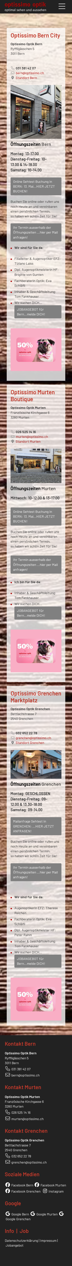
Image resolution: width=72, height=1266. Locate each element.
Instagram (56, 1191)
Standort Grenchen (30, 742)
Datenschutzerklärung (21, 1240)
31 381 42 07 (22, 1069)
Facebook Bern (22, 1185)
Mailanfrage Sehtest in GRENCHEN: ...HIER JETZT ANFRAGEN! (33, 826)
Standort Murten (28, 441)
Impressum (48, 1240)
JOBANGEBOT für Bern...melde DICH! (31, 311)
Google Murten (47, 1214)
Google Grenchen (18, 1219)
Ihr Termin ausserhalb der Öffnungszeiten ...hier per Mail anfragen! (35, 232)
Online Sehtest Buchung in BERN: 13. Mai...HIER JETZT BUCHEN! (34, 186)
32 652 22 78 (22, 1156)
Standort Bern (26, 78)
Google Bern (20, 1214)
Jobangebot (14, 1245)
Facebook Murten (53, 1185)
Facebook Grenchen (26, 1191)
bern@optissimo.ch (30, 73)
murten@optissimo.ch (32, 436)
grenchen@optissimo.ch (33, 738)
